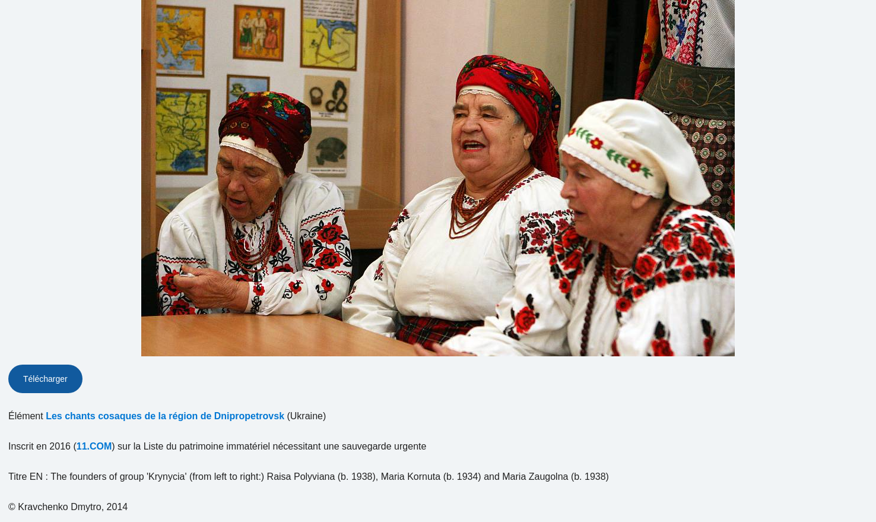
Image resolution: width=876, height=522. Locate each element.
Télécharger (45, 379)
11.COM (94, 446)
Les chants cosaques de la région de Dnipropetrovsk (165, 416)
